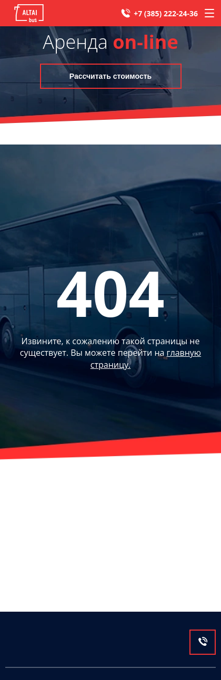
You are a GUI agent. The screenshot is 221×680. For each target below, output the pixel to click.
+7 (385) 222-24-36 (166, 13)
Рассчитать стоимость (110, 76)
